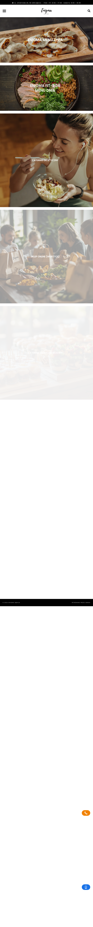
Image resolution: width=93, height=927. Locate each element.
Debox (88, 602)
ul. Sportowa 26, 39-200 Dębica (27, 3)
